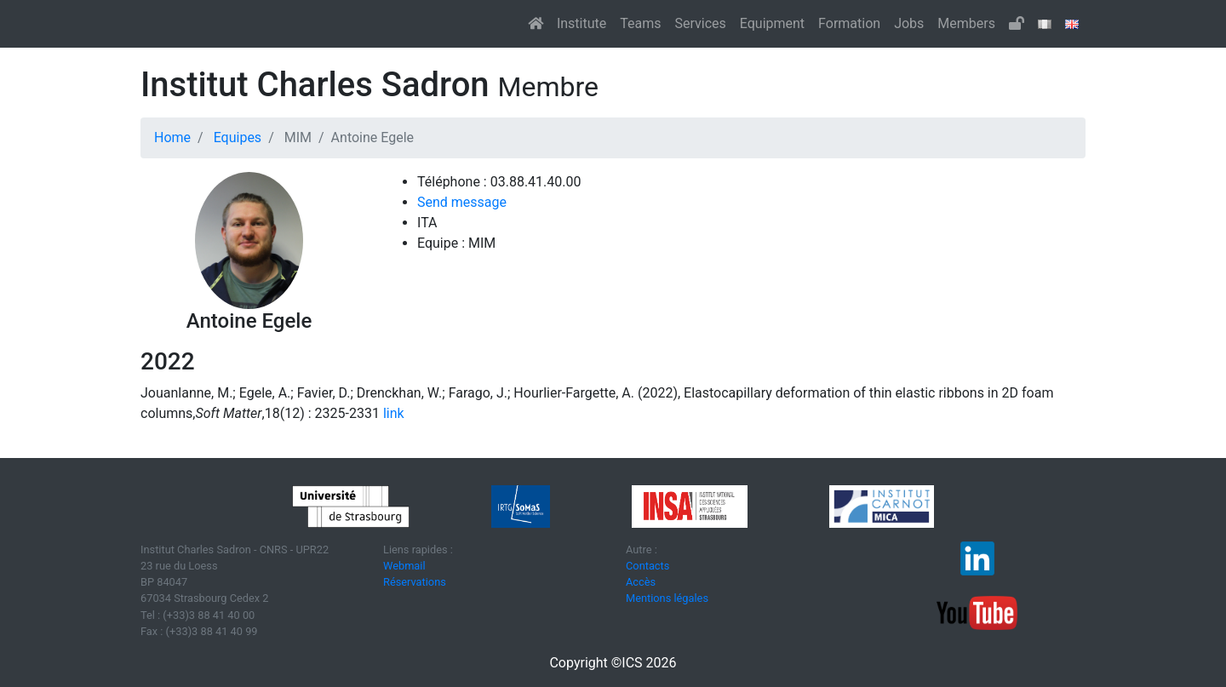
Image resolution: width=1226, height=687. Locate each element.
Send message (462, 202)
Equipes (237, 137)
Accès (641, 581)
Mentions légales (667, 598)
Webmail (404, 565)
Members (966, 23)
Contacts (647, 565)
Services (699, 23)
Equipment (772, 23)
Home (172, 137)
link (392, 413)
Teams (640, 23)
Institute (581, 23)
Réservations (414, 581)
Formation (849, 23)
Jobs (909, 23)
